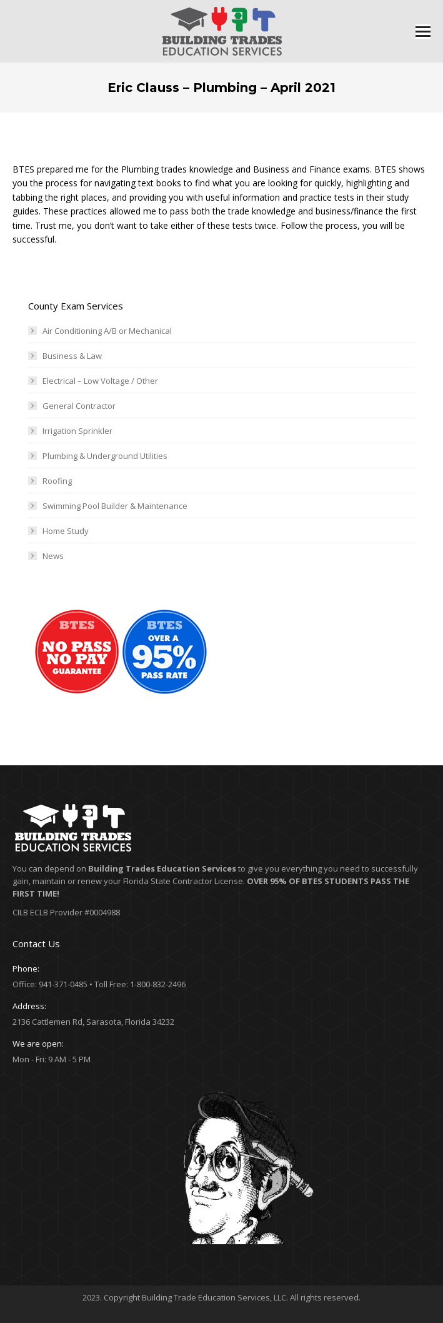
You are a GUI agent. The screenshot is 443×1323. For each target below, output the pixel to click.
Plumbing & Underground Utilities (104, 455)
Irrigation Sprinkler (77, 430)
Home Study (65, 530)
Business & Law (72, 355)
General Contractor (79, 405)
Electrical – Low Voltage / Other (100, 380)
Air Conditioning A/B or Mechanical (107, 330)
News (53, 555)
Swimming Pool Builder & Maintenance (114, 505)
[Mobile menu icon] (423, 31)
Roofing (57, 480)
